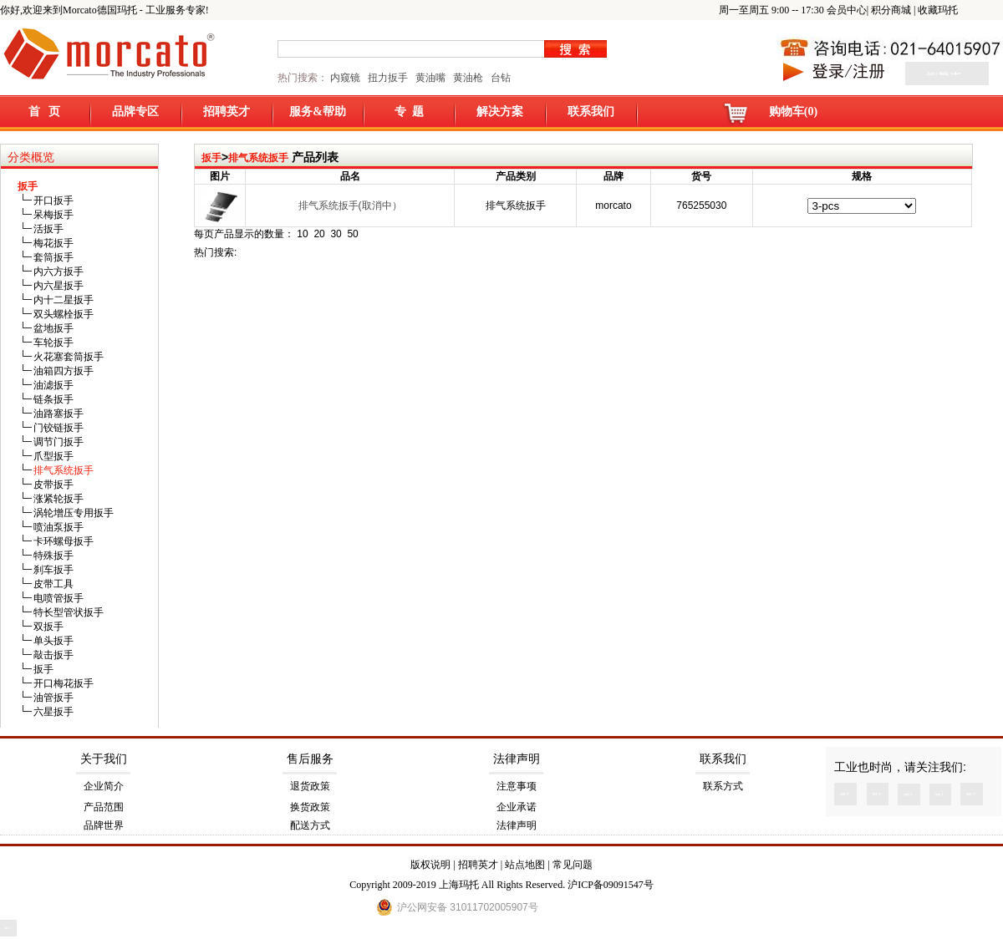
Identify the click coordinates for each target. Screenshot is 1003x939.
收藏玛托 (938, 10)
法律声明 (516, 759)
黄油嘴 (430, 78)
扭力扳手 (388, 78)
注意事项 (516, 786)
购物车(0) (793, 111)
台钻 (499, 78)
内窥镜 (345, 78)
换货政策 (310, 807)
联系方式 (723, 786)
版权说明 (430, 864)
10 (302, 234)
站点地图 (525, 864)
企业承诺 (516, 807)
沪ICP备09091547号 (611, 885)
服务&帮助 (317, 111)
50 (352, 234)
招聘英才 (226, 111)
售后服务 (310, 759)
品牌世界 (104, 825)
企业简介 (104, 786)
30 (335, 234)
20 (318, 234)
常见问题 (572, 864)
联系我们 (591, 111)
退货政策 (310, 786)
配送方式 (310, 825)
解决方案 (499, 111)
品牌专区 (135, 111)
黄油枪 (468, 78)
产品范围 (104, 807)
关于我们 (103, 759)
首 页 (44, 111)
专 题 (409, 111)
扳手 (211, 158)
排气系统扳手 (258, 158)
